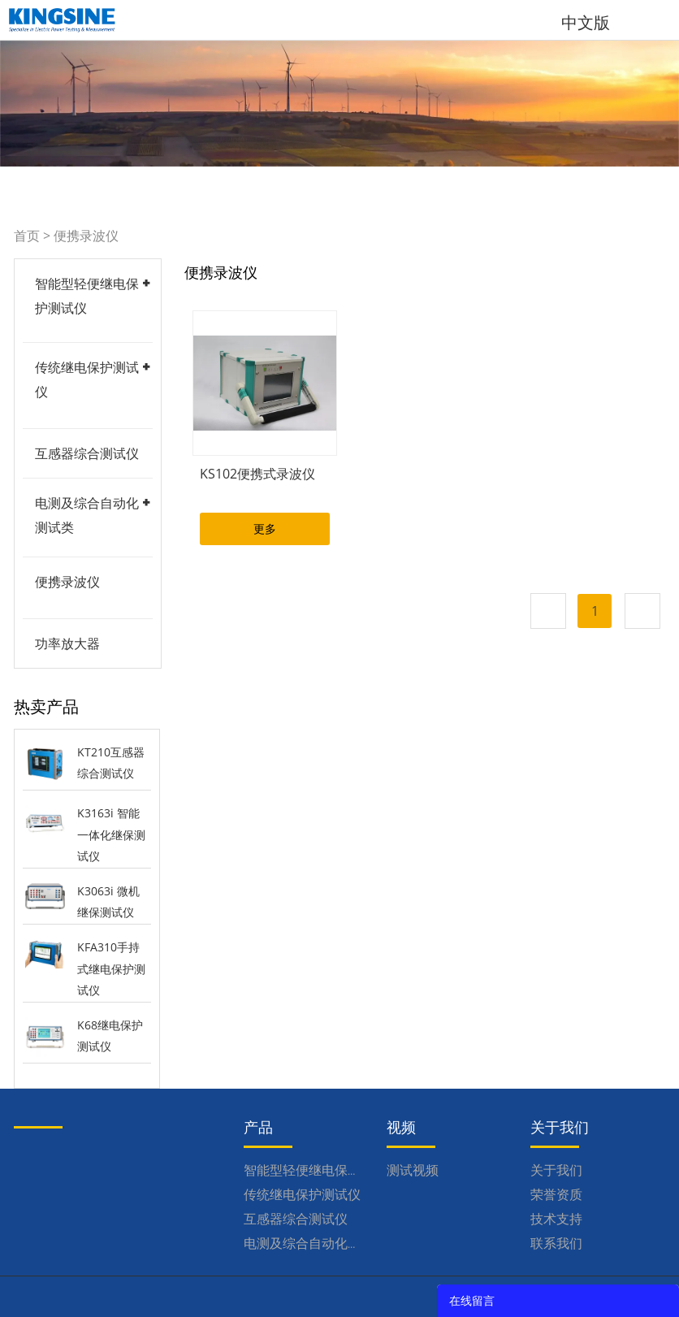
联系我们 (556, 1243)
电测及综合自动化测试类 (315, 1243)
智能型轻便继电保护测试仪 (322, 1170)
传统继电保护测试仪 (302, 1194)
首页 (27, 236)
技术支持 (556, 1219)
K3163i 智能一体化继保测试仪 (111, 834)
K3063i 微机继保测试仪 (108, 902)
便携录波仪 (86, 236)
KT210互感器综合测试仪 (111, 763)
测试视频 (413, 1170)
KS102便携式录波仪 (257, 474)
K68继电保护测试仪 (110, 1036)
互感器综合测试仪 (87, 453)
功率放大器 (67, 643)
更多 (264, 528)
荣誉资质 (556, 1194)
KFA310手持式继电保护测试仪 (111, 968)
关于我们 (556, 1170)
